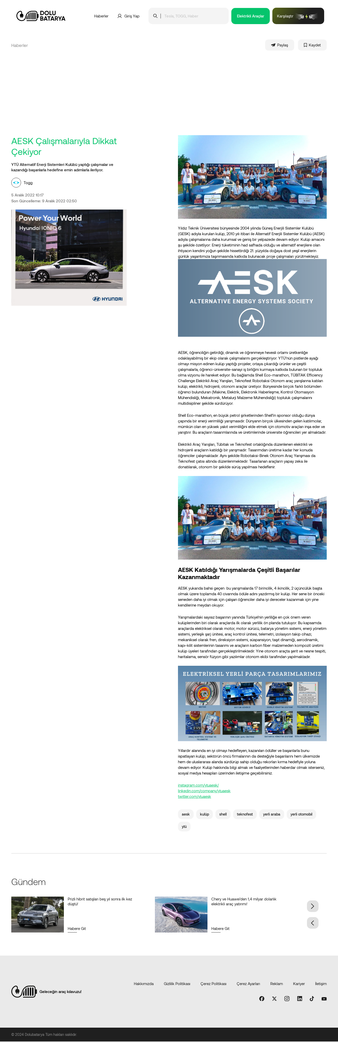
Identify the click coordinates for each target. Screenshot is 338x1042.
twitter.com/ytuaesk (194, 797)
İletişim (321, 984)
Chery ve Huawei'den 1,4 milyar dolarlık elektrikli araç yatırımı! (243, 902)
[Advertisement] (169, 97)
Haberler (101, 16)
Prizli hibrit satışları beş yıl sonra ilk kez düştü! (100, 902)
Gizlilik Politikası (177, 984)
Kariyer (299, 984)
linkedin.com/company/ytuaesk (204, 791)
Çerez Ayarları (248, 984)
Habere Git (77, 929)
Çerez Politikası (213, 984)
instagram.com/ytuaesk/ (198, 785)
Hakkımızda (144, 984)
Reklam (276, 984)
